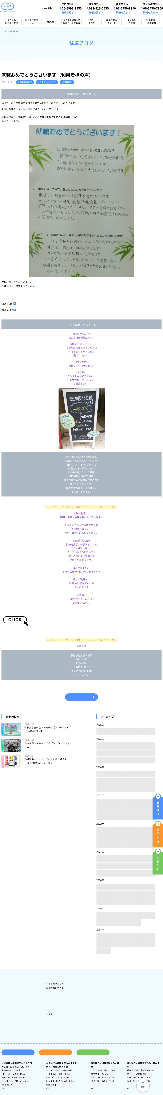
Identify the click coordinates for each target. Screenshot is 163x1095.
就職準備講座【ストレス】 (30, 310)
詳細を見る (68, 12)
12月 (103, 746)
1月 (148, 732)
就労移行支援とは (31, 22)
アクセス (8, 1080)
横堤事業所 (98, 991)
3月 (118, 732)
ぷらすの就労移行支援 (11, 22)
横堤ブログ (56, 1022)
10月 (133, 746)
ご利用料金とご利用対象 (58, 978)
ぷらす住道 (56, 995)
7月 (118, 753)
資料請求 (18, 1044)
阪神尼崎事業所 (101, 995)
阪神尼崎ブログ (58, 1027)
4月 (104, 732)
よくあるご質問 (131, 22)
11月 (118, 746)
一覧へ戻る (82, 697)
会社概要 (48, 8)
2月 (133, 732)
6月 (133, 753)
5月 (148, 753)
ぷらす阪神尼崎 (58, 1004)
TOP (3, 31)
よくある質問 (138, 978)
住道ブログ (56, 1018)
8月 (104, 753)
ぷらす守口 (56, 991)
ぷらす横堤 (56, 1000)
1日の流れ (51, 21)
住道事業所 (98, 987)
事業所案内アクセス (111, 22)
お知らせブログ (91, 22)
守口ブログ (56, 1013)
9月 (148, 746)
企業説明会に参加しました (30, 303)
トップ (7, 978)
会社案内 (136, 982)
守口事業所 (98, 982)
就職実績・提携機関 (151, 22)
